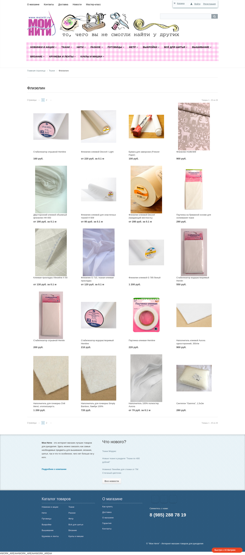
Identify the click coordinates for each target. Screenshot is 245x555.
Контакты (49, 4)
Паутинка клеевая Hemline (142, 340)
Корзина (180, 3)
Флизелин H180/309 (186, 152)
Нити (44, 513)
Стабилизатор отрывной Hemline (49, 152)
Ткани (71, 507)
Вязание (72, 530)
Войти (197, 4)
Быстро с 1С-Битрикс (225, 550)
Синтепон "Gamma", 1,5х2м (190, 403)
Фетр (70, 518)
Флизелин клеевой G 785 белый (145, 277)
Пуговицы (46, 518)
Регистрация (209, 4)
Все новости (112, 481)
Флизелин (36, 88)
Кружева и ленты (50, 536)
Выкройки (46, 524)
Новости (77, 4)
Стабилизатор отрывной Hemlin (49, 340)
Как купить (107, 506)
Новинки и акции (50, 507)
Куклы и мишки (75, 536)
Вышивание (47, 530)
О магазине (33, 4)
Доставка (63, 4)
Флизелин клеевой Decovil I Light (97, 152)
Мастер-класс (93, 4)
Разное (72, 513)
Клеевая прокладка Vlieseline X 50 (50, 277)
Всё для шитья (75, 524)
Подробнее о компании (54, 469)
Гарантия (106, 523)
